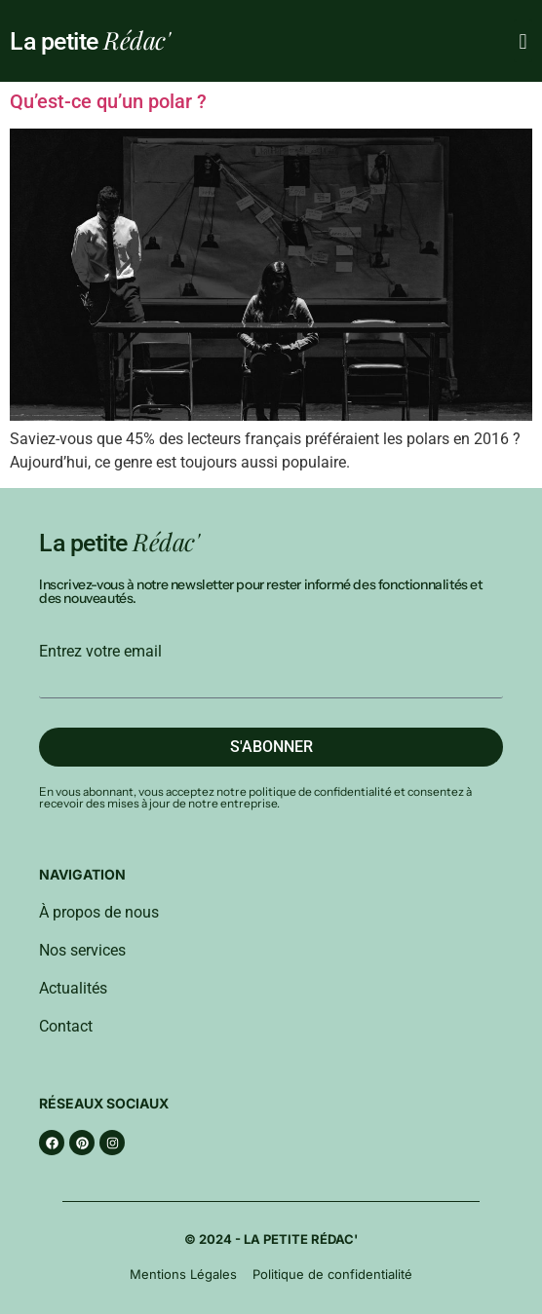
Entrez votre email (100, 651)
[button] (523, 40)
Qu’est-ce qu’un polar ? (108, 101)
